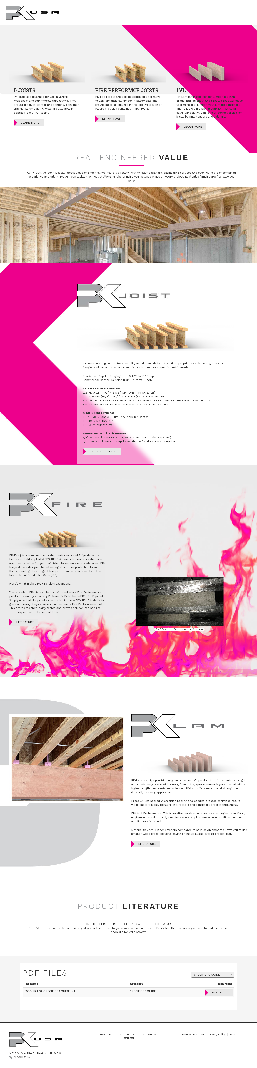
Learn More (30, 122)
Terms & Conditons (192, 1034)
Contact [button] (239, 12)
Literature (103, 451)
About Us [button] (174, 12)
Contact (128, 1038)
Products (127, 1034)
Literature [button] (218, 12)
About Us (106, 1034)
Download (220, 992)
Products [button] (195, 12)
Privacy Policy (217, 1034)
